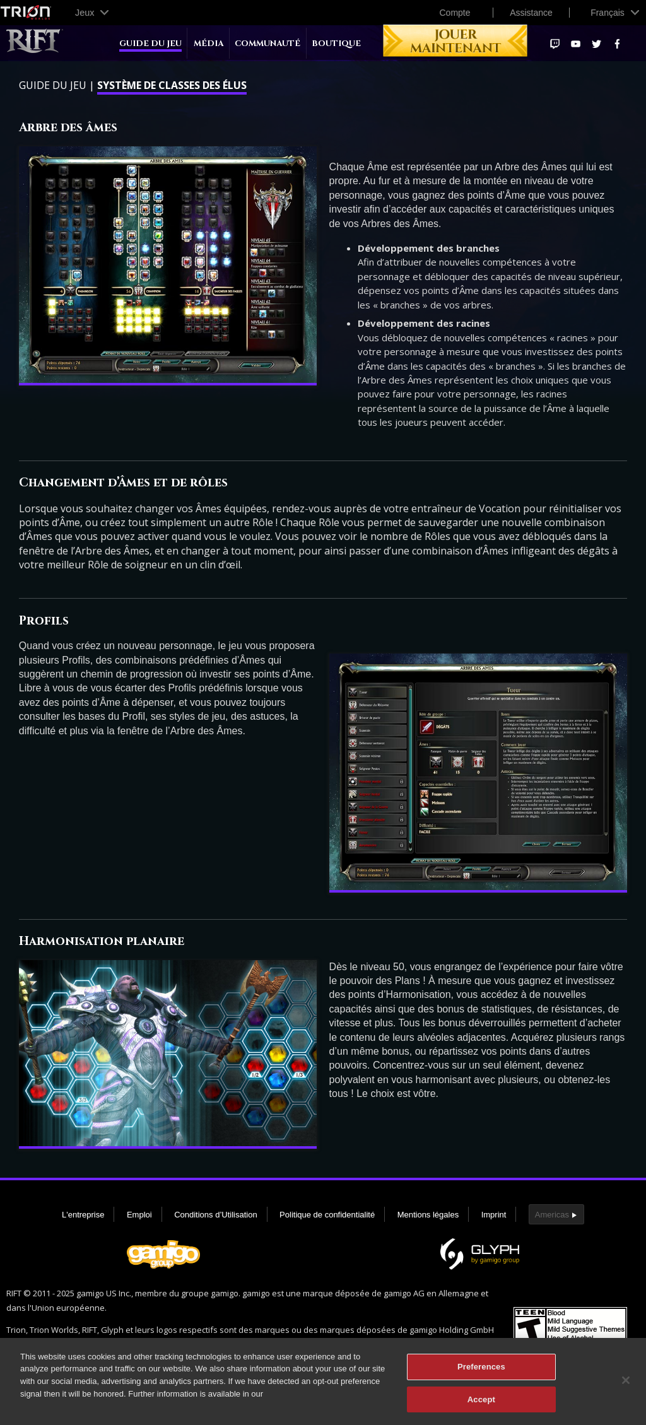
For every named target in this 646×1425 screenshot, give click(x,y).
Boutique (336, 43)
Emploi (139, 1214)
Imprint (494, 1214)
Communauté (267, 43)
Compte (454, 13)
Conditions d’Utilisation (215, 1214)
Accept (481, 1404)
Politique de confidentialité (327, 1214)
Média (208, 43)
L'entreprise (83, 1214)
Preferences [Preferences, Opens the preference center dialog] (481, 1371)
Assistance (531, 13)
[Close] (626, 1385)
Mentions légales (428, 1214)
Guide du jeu (150, 43)
